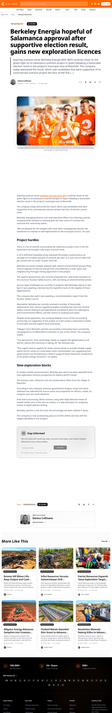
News (13, 14)
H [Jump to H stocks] (42, 680)
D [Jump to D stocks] (24, 680)
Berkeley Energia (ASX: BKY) (53, 195)
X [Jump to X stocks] (53, 685)
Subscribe (105, 4)
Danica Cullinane (24, 81)
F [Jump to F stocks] (33, 680)
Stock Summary (52, 705)
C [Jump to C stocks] (20, 680)
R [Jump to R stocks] (87, 680)
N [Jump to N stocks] (69, 680)
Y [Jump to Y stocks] (58, 685)
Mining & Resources (17, 24)
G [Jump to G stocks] (38, 680)
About (71, 709)
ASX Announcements (54, 709)
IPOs (76, 10)
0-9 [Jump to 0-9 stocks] (7, 680)
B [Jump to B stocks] (15, 680)
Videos (83, 10)
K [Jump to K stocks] (55, 680)
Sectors (58, 10)
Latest (29, 10)
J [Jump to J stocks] (51, 680)
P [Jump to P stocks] (78, 680)
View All (105, 541)
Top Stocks (38, 10)
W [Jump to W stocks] (49, 685)
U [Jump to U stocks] (100, 680)
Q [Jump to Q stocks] (82, 680)
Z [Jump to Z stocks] (62, 685)
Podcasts (92, 10)
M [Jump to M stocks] (65, 680)
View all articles (39, 522)
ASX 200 (49, 10)
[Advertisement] (56, 170)
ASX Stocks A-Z (10, 675)
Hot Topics (20, 10)
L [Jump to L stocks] (60, 680)
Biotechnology (30, 709)
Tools (68, 10)
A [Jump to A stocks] (11, 680)
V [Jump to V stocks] (105, 680)
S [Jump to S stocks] (91, 680)
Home (5, 14)
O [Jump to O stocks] (73, 680)
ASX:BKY (32, 24)
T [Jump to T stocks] (96, 680)
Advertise (72, 705)
